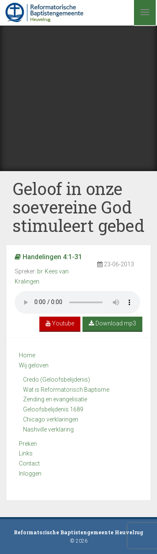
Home (27, 355)
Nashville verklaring (48, 429)
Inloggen (30, 473)
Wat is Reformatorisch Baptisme (66, 389)
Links (26, 453)
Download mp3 (112, 323)
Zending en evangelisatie (55, 399)
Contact (29, 463)
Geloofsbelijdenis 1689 (53, 409)
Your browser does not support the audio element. (77, 302)
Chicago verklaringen (50, 419)
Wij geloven (34, 365)
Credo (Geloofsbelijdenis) (56, 379)
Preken (28, 443)
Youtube (60, 323)
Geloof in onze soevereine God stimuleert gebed (78, 207)
